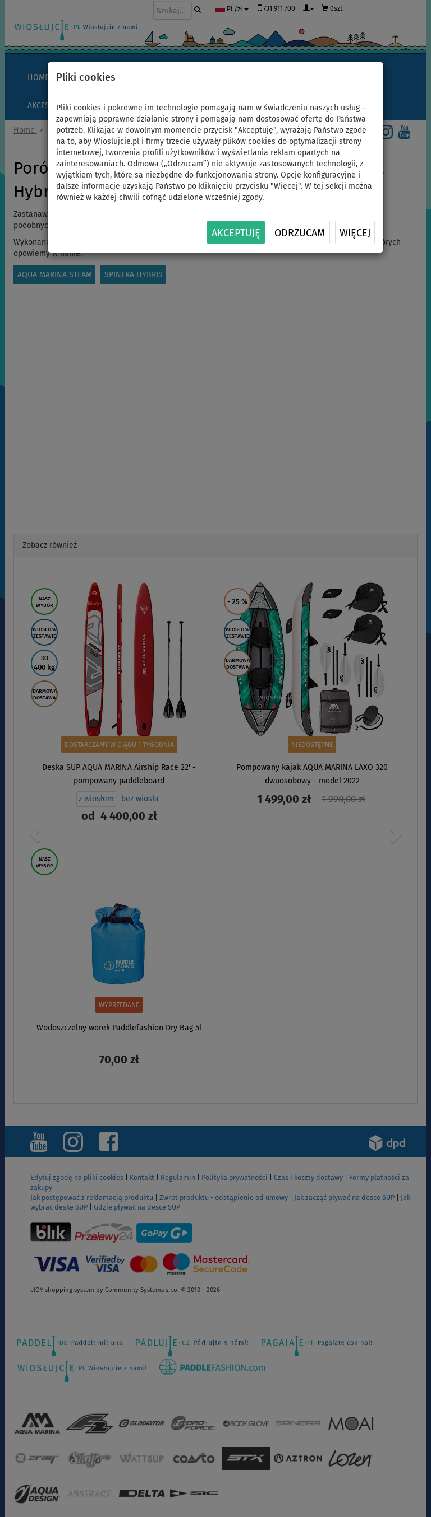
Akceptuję (236, 233)
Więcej (355, 233)
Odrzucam (299, 233)
